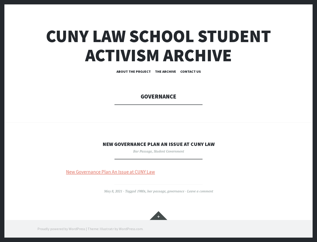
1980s (141, 191)
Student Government (169, 151)
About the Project (133, 71)
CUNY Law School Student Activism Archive (158, 45)
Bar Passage (142, 151)
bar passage (156, 191)
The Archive (165, 71)
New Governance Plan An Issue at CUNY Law (159, 143)
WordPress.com (131, 229)
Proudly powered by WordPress (61, 229)
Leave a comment (200, 191)
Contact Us (190, 71)
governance (175, 191)
